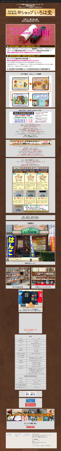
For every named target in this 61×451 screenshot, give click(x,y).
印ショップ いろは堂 (35, 440)
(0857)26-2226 (35, 443)
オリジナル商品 (21, 1)
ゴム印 (16, 435)
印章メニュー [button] (14, 1)
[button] (30, 394)
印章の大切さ (8, 1)
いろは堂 (3, 1)
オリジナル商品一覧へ (30, 423)
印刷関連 (27, 1)
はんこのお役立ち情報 (34, 1)
